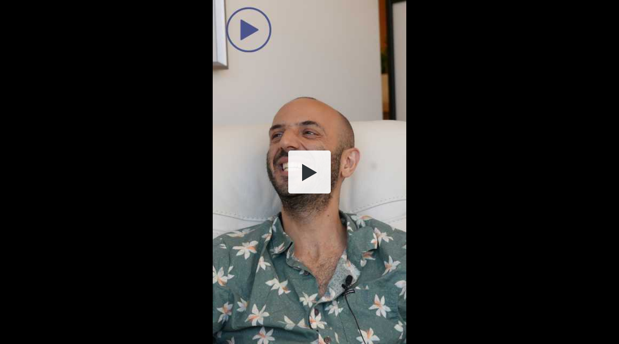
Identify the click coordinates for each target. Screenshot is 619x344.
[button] (309, 172)
